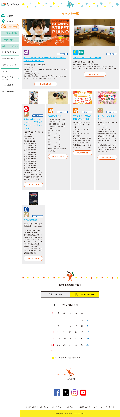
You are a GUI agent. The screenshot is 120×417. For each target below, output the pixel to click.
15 (82, 332)
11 (58, 332)
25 (58, 344)
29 (82, 344)
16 (87, 332)
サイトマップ (98, 407)
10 (52, 332)
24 (52, 344)
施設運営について (84, 407)
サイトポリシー (70, 407)
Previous (54, 305)
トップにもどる (70, 379)
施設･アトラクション (10, 46)
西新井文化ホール (10, 40)
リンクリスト (110, 407)
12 (64, 332)
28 (76, 344)
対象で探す (58, 294)
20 (70, 338)
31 (52, 351)
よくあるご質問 (31, 407)
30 (87, 344)
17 (52, 338)
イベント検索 (12, 27)
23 (87, 338)
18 (58, 338)
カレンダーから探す (87, 294)
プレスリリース (57, 407)
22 (82, 338)
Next (85, 305)
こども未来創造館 (10, 33)
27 (70, 344)
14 (76, 332)
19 (64, 338)
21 (76, 338)
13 (70, 332)
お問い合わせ (44, 407)
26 (64, 344)
